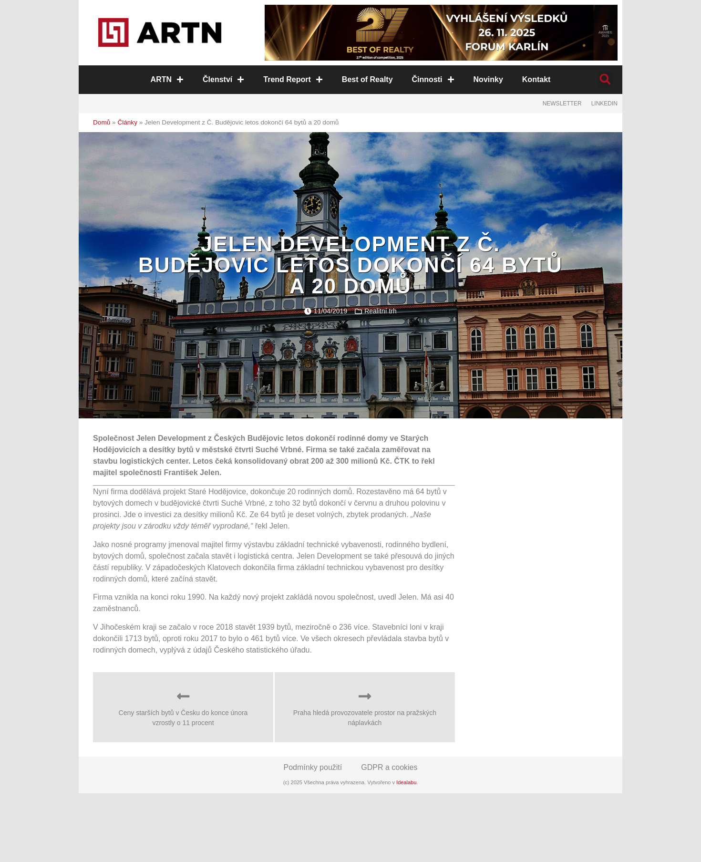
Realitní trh (380, 311)
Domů (101, 122)
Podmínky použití (313, 767)
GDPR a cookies (389, 767)
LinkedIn (604, 103)
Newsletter (562, 103)
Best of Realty (367, 79)
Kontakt (536, 79)
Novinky (488, 79)
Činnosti (433, 79)
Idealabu (406, 782)
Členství (224, 79)
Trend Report (293, 79)
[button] (605, 79)
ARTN (167, 79)
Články (127, 122)
